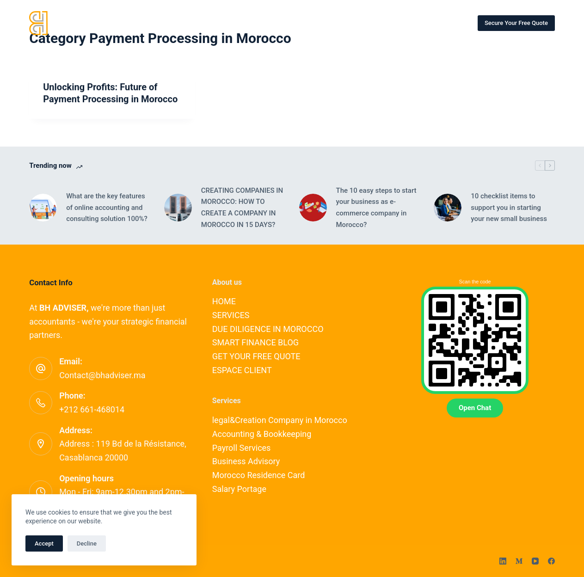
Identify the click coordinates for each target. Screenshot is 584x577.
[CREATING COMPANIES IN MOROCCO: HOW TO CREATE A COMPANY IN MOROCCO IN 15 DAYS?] (178, 207)
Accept (44, 543)
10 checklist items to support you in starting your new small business (509, 207)
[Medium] (519, 561)
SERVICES (190, 22)
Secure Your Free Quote (516, 22)
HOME (144, 22)
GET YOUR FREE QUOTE (256, 356)
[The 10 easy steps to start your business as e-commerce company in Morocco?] (313, 207)
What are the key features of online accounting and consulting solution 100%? (107, 207)
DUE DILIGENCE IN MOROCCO (268, 329)
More (438, 23)
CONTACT (301, 22)
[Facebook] (551, 561)
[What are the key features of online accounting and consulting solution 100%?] (43, 207)
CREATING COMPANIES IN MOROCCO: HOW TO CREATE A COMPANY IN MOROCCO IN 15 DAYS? (242, 207)
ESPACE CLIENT (242, 370)
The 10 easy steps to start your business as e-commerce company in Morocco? (376, 207)
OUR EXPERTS (246, 22)
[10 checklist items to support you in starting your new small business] (447, 207)
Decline (87, 543)
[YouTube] (535, 561)
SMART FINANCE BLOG (369, 22)
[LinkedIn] (502, 561)
